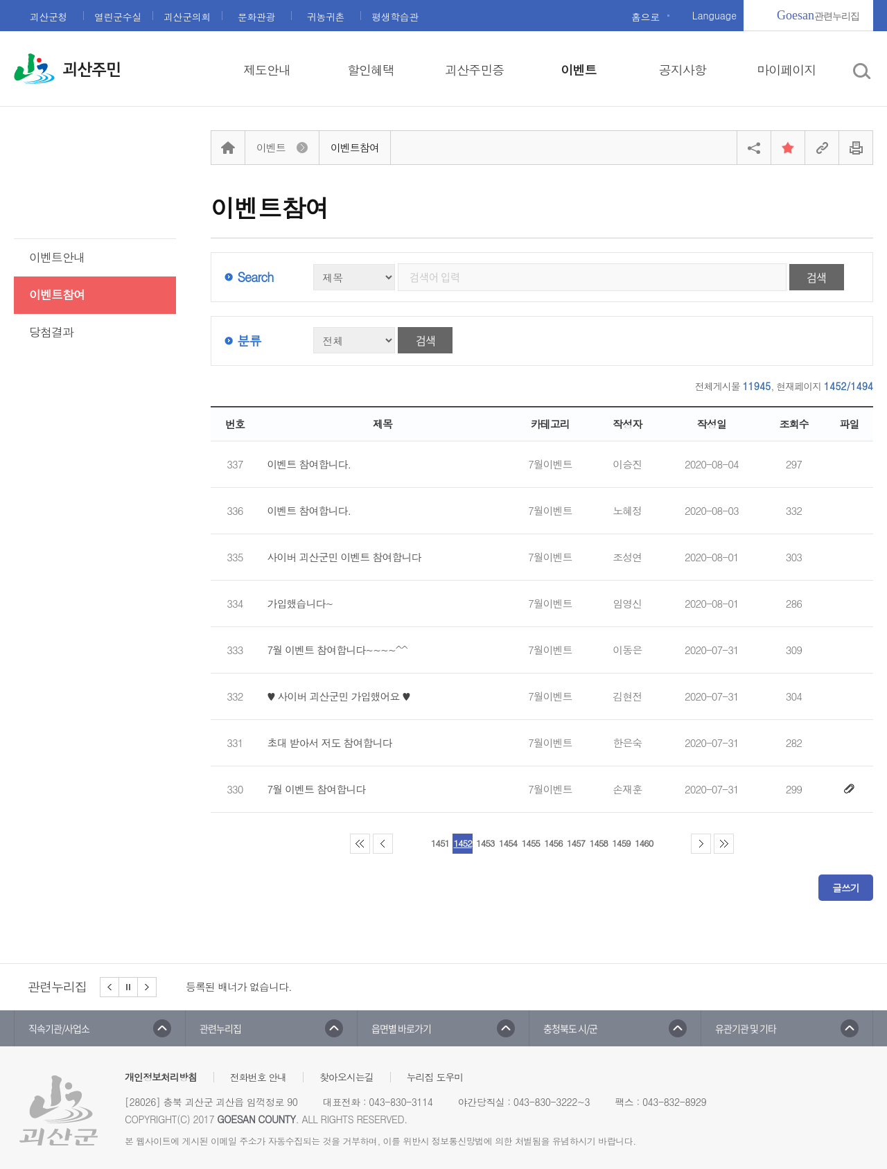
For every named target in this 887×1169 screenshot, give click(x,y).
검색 (816, 277)
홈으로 (645, 17)
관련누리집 (818, 15)
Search (255, 276)
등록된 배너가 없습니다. (239, 986)
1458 (599, 843)
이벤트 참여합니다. (309, 464)
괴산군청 (48, 17)
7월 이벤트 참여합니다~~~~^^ (337, 650)
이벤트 (578, 69)
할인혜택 (370, 69)
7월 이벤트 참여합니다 (316, 789)
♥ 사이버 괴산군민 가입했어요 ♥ (338, 696)
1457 (576, 843)
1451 (440, 843)
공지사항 (682, 69)
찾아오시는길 (346, 1077)
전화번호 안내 (258, 1077)
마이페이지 (786, 69)
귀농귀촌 (325, 17)
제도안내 (266, 69)
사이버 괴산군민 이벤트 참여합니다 (344, 557)
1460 (644, 843)
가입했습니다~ (300, 603)
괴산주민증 (474, 69)
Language (714, 15)
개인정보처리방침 (161, 1077)
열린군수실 (117, 17)
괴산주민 (91, 70)
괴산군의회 (187, 17)
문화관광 (256, 17)
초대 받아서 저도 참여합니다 (329, 743)
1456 (553, 843)
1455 (530, 843)
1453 (485, 843)
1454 (508, 843)
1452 (462, 843)
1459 (621, 843)
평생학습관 (395, 17)
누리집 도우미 (435, 1077)
